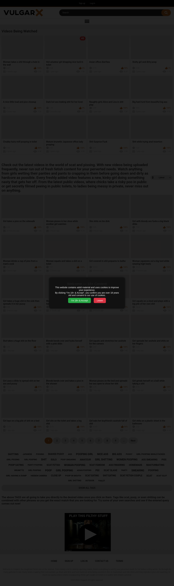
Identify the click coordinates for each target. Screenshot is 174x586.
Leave (100, 300)
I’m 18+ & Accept (79, 300)
